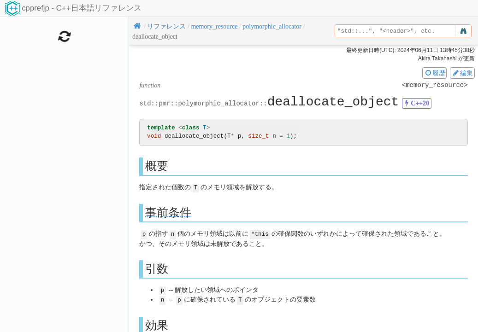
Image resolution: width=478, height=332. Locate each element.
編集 (462, 72)
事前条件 (168, 212)
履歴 (434, 72)
